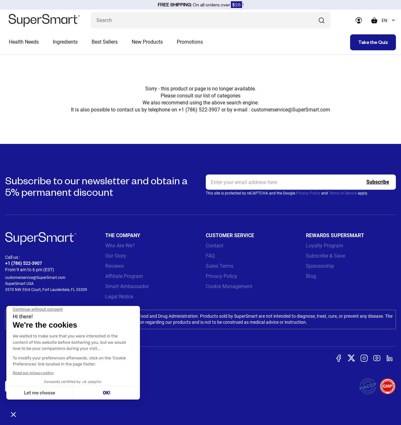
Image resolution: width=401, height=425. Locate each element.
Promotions (190, 42)
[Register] (377, 182)
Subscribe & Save (325, 256)
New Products (147, 42)
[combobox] (389, 20)
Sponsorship (320, 266)
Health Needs (24, 42)
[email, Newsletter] (301, 182)
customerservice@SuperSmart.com (290, 110)
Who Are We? (120, 246)
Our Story (115, 256)
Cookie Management (229, 286)
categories (228, 96)
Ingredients (65, 42)
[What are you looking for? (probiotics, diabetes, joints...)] (210, 20)
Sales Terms (219, 266)
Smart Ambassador (127, 286)
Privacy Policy (308, 193)
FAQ (210, 256)
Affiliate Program (124, 276)
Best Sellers (105, 42)
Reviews (114, 266)
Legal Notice (119, 297)
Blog (311, 276)
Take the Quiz (373, 42)
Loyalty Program (324, 246)
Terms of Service (343, 193)
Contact (214, 246)
